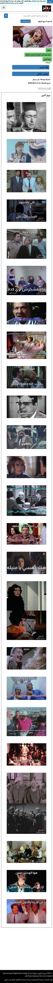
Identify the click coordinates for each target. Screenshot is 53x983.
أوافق (50, 1)
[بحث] (6, 15)
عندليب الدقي (42, 74)
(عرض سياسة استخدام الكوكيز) (9, 3)
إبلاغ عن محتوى (9, 980)
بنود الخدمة (48, 980)
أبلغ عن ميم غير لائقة (45, 88)
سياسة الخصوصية (38, 980)
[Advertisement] (26, 949)
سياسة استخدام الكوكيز (23, 980)
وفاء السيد (43, 67)
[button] (47, 59)
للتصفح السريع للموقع (45, 21)
